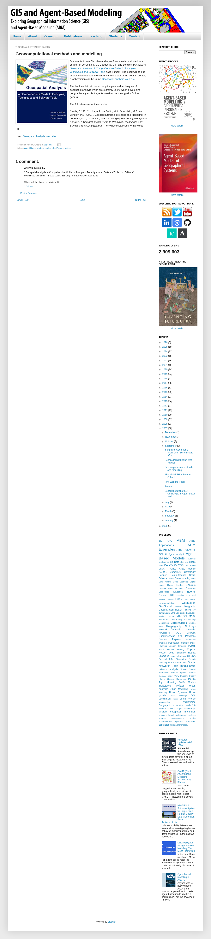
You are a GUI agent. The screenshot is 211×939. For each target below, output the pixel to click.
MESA (192, 616)
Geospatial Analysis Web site (39, 136)
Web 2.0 (191, 705)
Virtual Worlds (188, 698)
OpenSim (191, 633)
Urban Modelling (179, 689)
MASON (182, 616)
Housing (187, 610)
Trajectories (165, 685)
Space (184, 669)
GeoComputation (167, 603)
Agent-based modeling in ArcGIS (184, 877)
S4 (188, 656)
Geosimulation (166, 609)
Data (193, 578)
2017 (165, 383)
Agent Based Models (34, 148)
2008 (165, 423)
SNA (193, 656)
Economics (164, 592)
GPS (186, 600)
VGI (193, 695)
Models (192, 623)
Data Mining (165, 582)
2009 (165, 419)
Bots (161, 565)
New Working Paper (175, 482)
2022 (165, 360)
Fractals (170, 600)
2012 (165, 405)
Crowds (171, 578)
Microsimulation (179, 623)
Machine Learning (168, 619)
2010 (165, 414)
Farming (162, 595)
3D (160, 540)
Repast (191, 649)
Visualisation (164, 702)
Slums (171, 662)
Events (191, 591)
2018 (165, 378)
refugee (162, 718)
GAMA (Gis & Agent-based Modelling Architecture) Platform (184, 777)
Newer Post (22, 200)
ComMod (163, 572)
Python (192, 646)
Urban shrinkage (178, 695)
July (167, 502)
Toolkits (67, 148)
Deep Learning (180, 582)
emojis (162, 715)
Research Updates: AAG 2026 (185, 742)
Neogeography (174, 626)
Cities (173, 568)
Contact (134, 36)
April (167, 506)
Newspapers (164, 633)
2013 (165, 401)
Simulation (181, 659)
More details (177, 125)
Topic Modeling (167, 682)
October (169, 441)
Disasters (191, 585)
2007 (165, 428)
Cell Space (190, 565)
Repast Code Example (172, 652)
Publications (73, 36)
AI (165, 554)
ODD (178, 632)
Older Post (140, 200)
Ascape (168, 486)
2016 (165, 387)
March (168, 511)
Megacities (164, 623)
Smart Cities (181, 662)
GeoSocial (165, 606)
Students (115, 36)
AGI (161, 554)
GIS (53, 148)
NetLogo (190, 626)
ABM (181, 540)
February (170, 515)
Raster (161, 649)
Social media (180, 665)
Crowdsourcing (182, 578)
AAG (169, 540)
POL (180, 636)
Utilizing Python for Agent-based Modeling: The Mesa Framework (187, 846)
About (32, 36)
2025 (165, 346)
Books (48, 148)
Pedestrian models (178, 642)
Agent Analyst (176, 554)
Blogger (112, 921)
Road (172, 656)
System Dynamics (176, 679)
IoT (194, 610)
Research (50, 36)
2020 (165, 369)
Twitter (180, 685)
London (170, 616)
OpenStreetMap (167, 636)
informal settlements (176, 715)
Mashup (192, 619)
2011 (165, 410)
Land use (175, 613)
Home (17, 36)
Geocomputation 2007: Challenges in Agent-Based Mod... (180, 494)
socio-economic (178, 718)
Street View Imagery (177, 676)
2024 (165, 351)
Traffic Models (187, 682)
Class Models (187, 568)
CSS (181, 565)
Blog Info (184, 562)
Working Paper (175, 708)
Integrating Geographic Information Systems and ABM (179, 452)
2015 (165, 392)
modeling (192, 715)
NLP (161, 626)
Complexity (175, 572)
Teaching (95, 36)
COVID (173, 565)
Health (178, 609)
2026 (165, 342)
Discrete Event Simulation (171, 588)
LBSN (167, 613)
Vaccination (165, 698)
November (171, 436)
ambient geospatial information (177, 711)
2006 (165, 526)
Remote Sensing (175, 649)
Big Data (174, 562)
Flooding (180, 595)
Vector (175, 699)
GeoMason (189, 602)
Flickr (171, 595)
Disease (190, 588)
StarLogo (162, 676)
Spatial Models (188, 672)
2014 (165, 396)
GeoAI (193, 599)
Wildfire (162, 708)
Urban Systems (178, 692)
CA (166, 565)
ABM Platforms (186, 549)
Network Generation (170, 629)
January (169, 520)
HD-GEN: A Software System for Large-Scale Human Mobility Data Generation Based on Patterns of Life (178, 814)
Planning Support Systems (172, 646)
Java (161, 612)
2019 (165, 374)
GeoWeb (178, 606)
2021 (165, 365)
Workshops (190, 708)
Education (178, 592)
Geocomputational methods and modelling (179, 468)
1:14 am (28, 186)
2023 (165, 356)
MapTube (182, 619)
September (171, 446)
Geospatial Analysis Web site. (118, 79)
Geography (190, 606)
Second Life (166, 659)
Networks (191, 629)
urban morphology (179, 725)
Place (193, 643)
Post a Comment (29, 193)
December (171, 432)
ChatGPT (163, 569)
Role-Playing (181, 656)
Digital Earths (174, 585)
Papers (60, 148)
